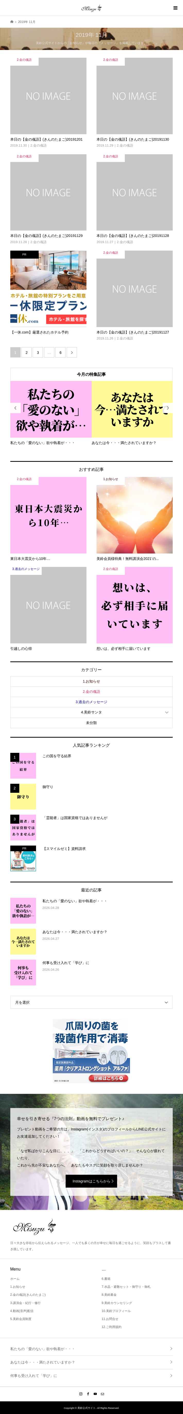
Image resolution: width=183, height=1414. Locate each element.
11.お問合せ (110, 1319)
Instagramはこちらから (91, 1181)
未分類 (91, 723)
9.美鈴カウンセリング (117, 1303)
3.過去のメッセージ (92, 702)
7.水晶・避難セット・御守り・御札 (126, 1287)
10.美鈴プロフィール (116, 1311)
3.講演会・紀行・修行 (25, 1303)
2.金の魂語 (91, 691)
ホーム (15, 1279)
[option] (51, 413)
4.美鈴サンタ (91, 712)
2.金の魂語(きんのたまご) (28, 1295)
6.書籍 (106, 1279)
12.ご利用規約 (111, 1327)
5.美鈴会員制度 (20, 1319)
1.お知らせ (91, 681)
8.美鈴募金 (109, 1295)
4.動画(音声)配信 (21, 1311)
